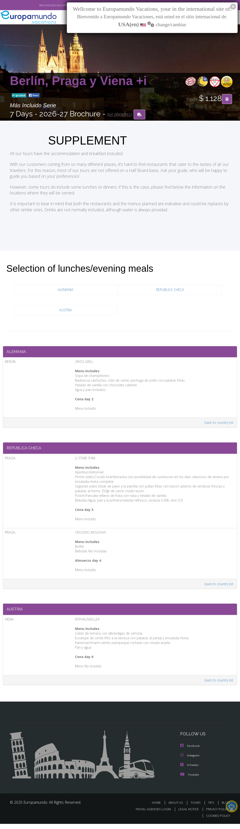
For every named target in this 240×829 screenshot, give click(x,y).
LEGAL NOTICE (186, 814)
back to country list (218, 425)
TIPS (211, 808)
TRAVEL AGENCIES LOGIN (150, 814)
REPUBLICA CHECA (170, 290)
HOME (158, 808)
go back (19, 95)
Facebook (190, 752)
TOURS (196, 808)
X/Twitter (189, 770)
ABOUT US (177, 808)
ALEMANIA (65, 290)
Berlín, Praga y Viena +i (78, 81)
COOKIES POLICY (217, 821)
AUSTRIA (65, 311)
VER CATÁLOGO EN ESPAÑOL (44, 5)
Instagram (190, 761)
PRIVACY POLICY (216, 814)
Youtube (189, 780)
